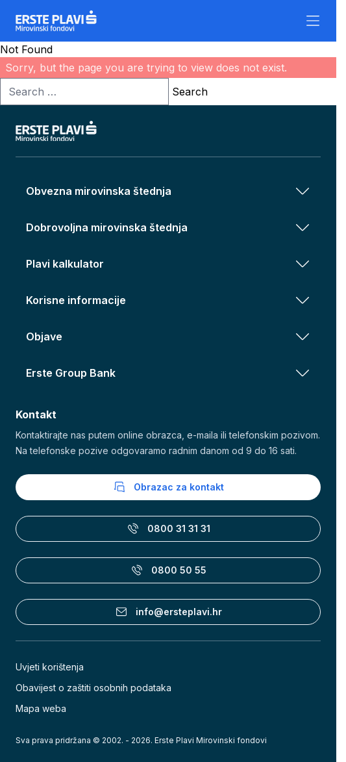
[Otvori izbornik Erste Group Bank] (302, 373)
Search (190, 91)
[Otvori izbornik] (313, 21)
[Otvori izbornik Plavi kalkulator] (302, 264)
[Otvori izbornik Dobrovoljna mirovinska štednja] (302, 227)
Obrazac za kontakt (168, 487)
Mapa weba (41, 708)
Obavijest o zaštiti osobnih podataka (93, 687)
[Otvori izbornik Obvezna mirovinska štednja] (302, 191)
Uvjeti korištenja (50, 666)
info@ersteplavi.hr (168, 611)
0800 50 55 (168, 570)
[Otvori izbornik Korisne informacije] (302, 300)
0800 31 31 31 (168, 528)
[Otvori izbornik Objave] (302, 336)
